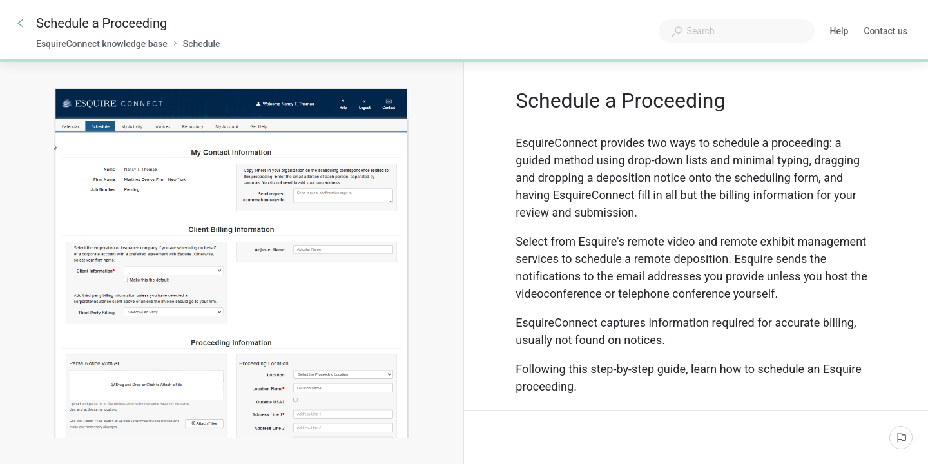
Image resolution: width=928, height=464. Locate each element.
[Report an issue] (901, 437)
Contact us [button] (885, 31)
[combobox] (737, 31)
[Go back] (20, 23)
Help (839, 32)
